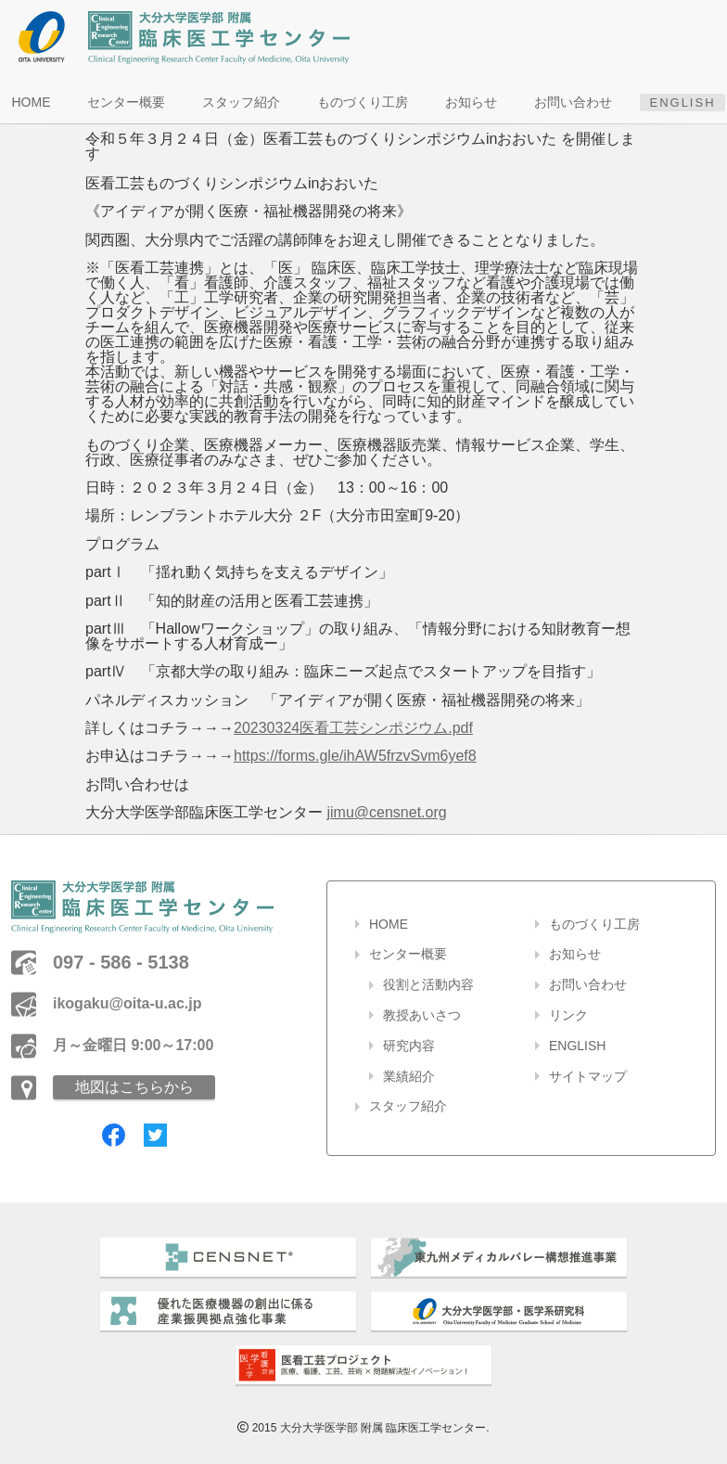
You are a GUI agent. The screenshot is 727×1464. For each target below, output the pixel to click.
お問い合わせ (573, 102)
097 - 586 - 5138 (121, 962)
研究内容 (409, 1045)
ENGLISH (682, 102)
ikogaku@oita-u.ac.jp (127, 1003)
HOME (30, 102)
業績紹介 (409, 1076)
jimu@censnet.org (386, 812)
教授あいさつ (422, 1015)
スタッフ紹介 (241, 102)
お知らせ (471, 102)
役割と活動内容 (428, 984)
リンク (568, 1015)
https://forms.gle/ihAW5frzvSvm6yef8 (355, 756)
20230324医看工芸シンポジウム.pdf (353, 728)
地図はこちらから (134, 1087)
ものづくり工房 (362, 102)
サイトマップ (588, 1076)
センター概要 (126, 102)
